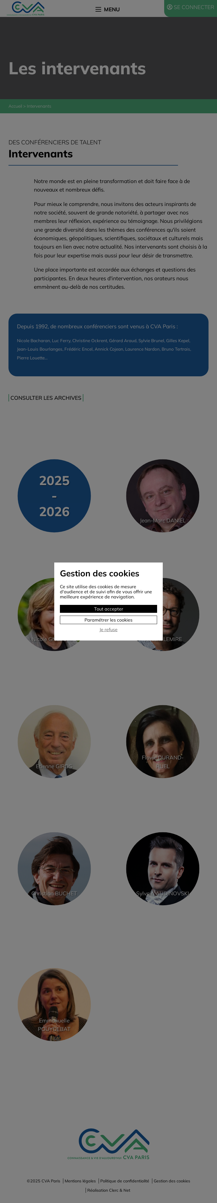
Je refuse (108, 629)
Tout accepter (108, 609)
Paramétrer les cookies (108, 620)
